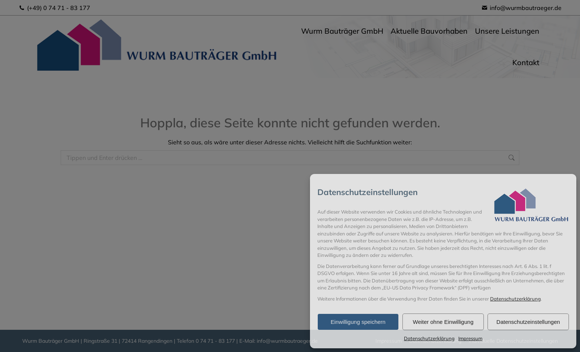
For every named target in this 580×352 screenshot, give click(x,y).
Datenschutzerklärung (515, 299)
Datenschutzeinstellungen (528, 322)
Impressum (470, 338)
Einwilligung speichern (358, 322)
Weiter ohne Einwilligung (443, 322)
